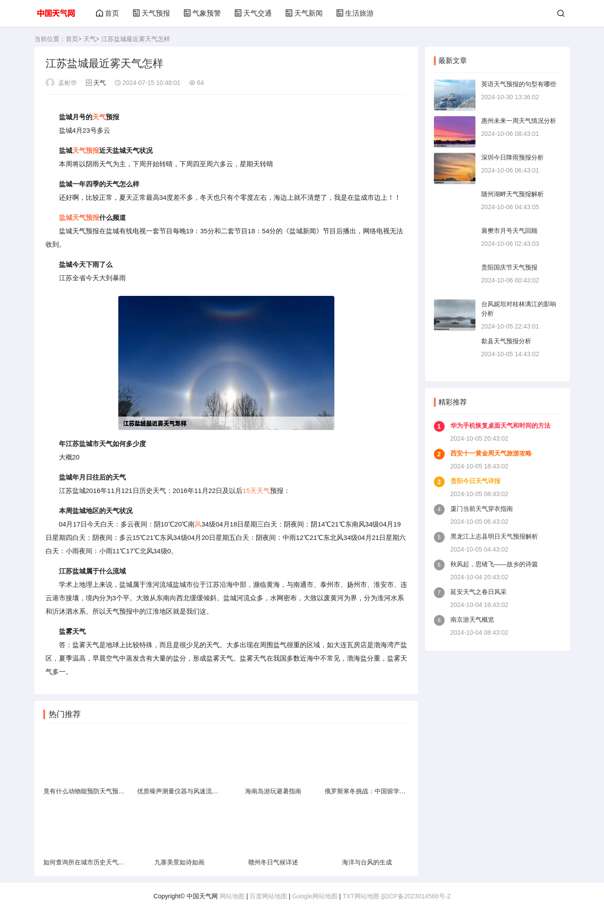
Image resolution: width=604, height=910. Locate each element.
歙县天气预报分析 (506, 341)
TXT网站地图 (360, 896)
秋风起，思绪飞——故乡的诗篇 (494, 564)
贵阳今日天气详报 (475, 480)
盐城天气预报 (79, 217)
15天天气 (256, 490)
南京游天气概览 (472, 619)
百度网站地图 (268, 896)
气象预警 (202, 13)
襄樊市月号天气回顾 (509, 230)
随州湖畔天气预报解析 (512, 194)
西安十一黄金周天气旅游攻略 (491, 453)
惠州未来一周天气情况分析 (518, 120)
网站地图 (232, 896)
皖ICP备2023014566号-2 (416, 896)
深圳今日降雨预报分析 (512, 157)
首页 (107, 13)
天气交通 (253, 13)
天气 (89, 38)
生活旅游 (355, 13)
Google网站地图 (314, 896)
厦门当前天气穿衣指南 (481, 508)
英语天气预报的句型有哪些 (518, 84)
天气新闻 (304, 13)
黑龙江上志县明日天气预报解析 (494, 536)
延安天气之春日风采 (478, 591)
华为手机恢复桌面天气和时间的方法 (500, 425)
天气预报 (151, 13)
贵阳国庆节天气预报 (509, 267)
